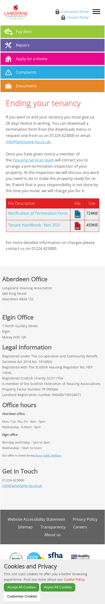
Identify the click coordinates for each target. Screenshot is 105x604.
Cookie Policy (74, 579)
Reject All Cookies (58, 587)
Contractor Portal (75, 11)
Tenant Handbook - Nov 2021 (34, 225)
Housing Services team (33, 160)
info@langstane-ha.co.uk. (28, 141)
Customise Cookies (22, 596)
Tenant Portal (78, 17)
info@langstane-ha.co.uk (22, 485)
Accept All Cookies (21, 587)
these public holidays (48, 455)
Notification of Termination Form (38, 213)
